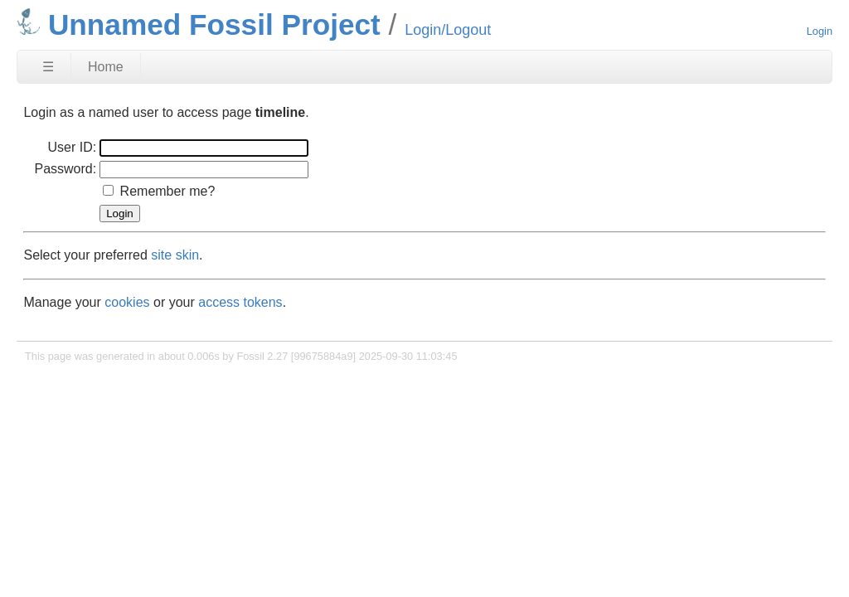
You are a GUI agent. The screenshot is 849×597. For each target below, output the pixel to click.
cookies (126, 302)
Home (106, 67)
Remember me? (168, 191)
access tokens (240, 302)
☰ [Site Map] (48, 67)
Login (819, 31)
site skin (175, 255)
